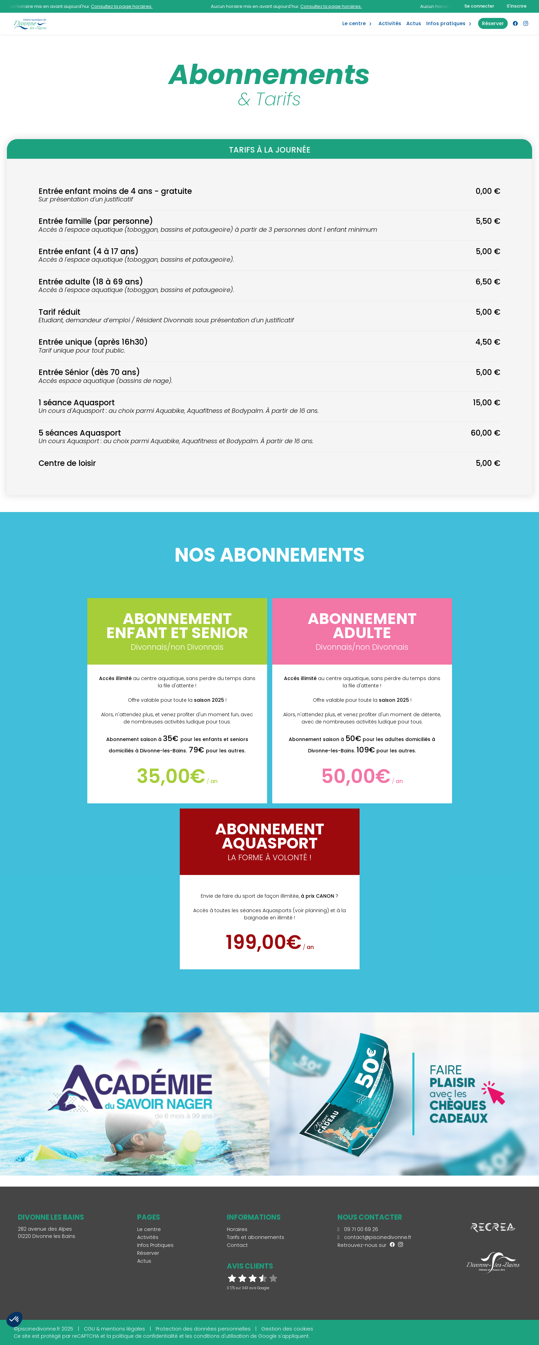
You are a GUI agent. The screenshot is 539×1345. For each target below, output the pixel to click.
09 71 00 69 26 (358, 1229)
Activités (389, 23)
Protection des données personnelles (203, 1328)
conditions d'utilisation (221, 1336)
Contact (237, 1245)
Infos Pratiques (445, 23)
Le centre (149, 1229)
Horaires (237, 1229)
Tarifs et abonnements (255, 1237)
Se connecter (479, 6)
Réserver (148, 1253)
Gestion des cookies (287, 1328)
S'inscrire (517, 6)
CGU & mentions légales (114, 1328)
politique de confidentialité (145, 1336)
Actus (413, 23)
